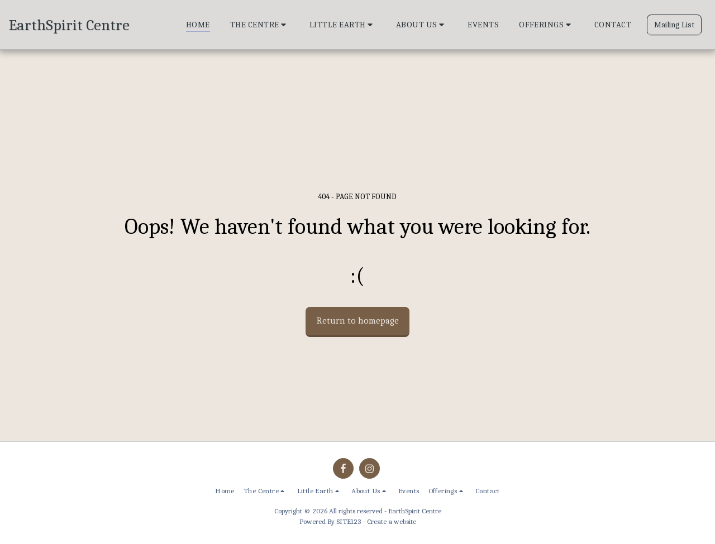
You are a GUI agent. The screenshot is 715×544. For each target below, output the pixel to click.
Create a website (391, 521)
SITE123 (348, 521)
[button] (259, 25)
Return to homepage (358, 320)
